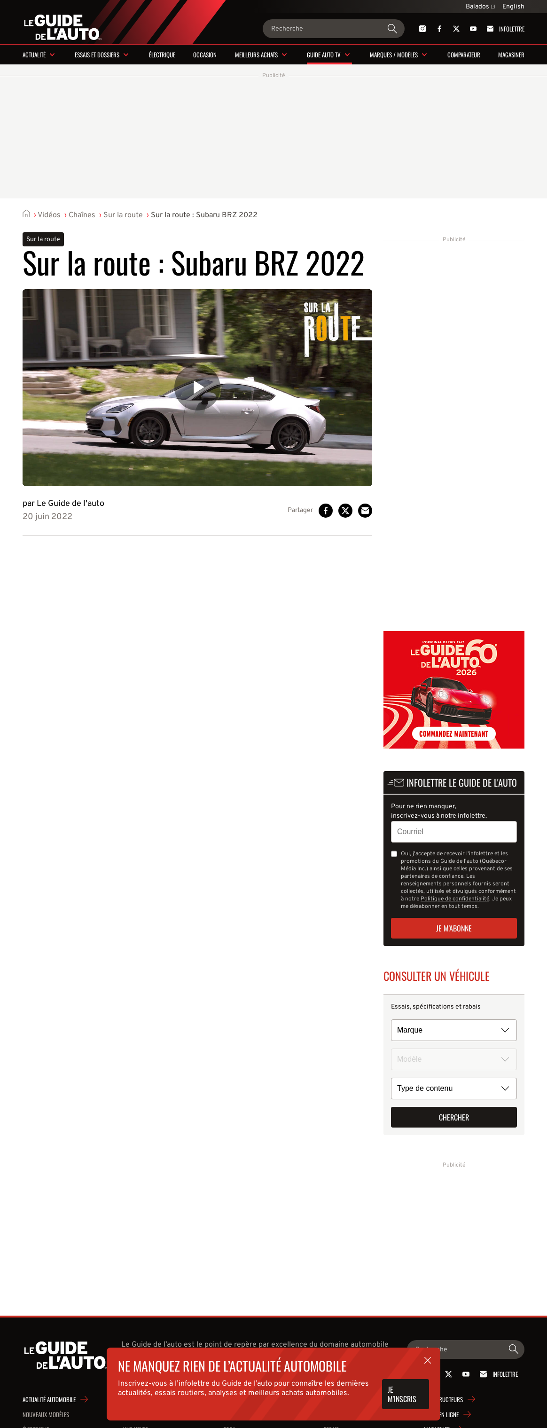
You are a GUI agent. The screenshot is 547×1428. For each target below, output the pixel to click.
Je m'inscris (402, 1394)
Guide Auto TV (324, 54)
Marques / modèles (394, 54)
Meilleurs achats (256, 54)
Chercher (454, 1117)
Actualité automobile (49, 1399)
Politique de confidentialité (455, 899)
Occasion (205, 54)
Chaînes (82, 215)
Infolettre (504, 28)
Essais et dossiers (97, 54)
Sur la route (123, 215)
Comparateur (463, 54)
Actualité (34, 54)
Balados (480, 7)
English (513, 7)
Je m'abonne (454, 928)
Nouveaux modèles (46, 1414)
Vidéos (49, 215)
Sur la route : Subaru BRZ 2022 (204, 215)
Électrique (162, 54)
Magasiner (511, 54)
